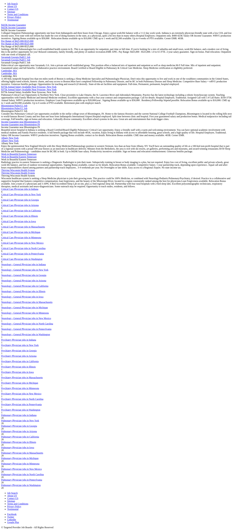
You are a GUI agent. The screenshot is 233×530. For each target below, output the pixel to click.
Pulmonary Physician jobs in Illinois (18, 442)
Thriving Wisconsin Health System (18, 170)
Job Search (12, 3)
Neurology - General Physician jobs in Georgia (23, 275)
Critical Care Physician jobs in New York (21, 194)
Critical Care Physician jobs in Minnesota (21, 237)
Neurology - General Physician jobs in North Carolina (27, 323)
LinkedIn (11, 519)
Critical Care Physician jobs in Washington (21, 259)
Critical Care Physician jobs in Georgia (20, 200)
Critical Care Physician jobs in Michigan (20, 232)
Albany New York (10, 138)
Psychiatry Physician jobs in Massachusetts (22, 377)
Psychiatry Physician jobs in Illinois (18, 366)
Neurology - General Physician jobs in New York (24, 270)
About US (12, 6)
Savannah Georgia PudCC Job (15, 57)
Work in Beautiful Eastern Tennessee (19, 154)
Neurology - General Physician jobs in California (24, 286)
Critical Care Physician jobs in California (21, 210)
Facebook (11, 514)
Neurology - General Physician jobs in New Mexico (26, 318)
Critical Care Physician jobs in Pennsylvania (22, 253)
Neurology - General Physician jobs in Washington (25, 334)
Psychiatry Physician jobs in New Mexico (21, 393)
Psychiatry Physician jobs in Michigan (19, 383)
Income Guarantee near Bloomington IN (20, 122)
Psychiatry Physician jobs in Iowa (17, 372)
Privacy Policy (14, 17)
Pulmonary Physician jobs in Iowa (17, 447)
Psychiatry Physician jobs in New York (20, 345)
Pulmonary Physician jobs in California (20, 436)
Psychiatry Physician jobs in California (20, 361)
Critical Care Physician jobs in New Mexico (22, 243)
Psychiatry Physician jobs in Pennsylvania (21, 404)
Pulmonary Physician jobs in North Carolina (22, 474)
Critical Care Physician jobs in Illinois (19, 216)
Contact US (12, 9)
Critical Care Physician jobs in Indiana (19, 189)
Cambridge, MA (9, 70)
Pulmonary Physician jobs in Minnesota (20, 463)
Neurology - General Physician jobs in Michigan (24, 307)
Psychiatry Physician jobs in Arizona (19, 356)
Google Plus (13, 522)
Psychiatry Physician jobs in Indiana (18, 340)
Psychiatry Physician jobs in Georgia (19, 350)
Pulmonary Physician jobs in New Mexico (21, 469)
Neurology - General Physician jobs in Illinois (23, 291)
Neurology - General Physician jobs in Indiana (23, 264)
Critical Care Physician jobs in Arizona (20, 205)
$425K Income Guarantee (13, 25)
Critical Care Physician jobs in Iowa (18, 221)
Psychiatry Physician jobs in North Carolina (22, 399)
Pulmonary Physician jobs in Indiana (19, 415)
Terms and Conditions (17, 14)
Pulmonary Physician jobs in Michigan (20, 458)
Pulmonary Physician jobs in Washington (21, 485)
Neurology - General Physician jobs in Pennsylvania (26, 329)
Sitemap (11, 11)
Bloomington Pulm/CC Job (14, 105)
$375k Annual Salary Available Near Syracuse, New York (28, 87)
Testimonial (12, 20)
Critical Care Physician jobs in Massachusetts (23, 227)
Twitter (10, 517)
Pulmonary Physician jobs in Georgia (19, 426)
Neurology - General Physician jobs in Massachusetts (26, 302)
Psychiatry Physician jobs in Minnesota (20, 388)
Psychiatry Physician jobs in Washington (20, 410)
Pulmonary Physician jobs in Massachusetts (22, 453)
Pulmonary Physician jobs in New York (20, 420)
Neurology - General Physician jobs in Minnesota (25, 313)
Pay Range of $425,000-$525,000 (17, 41)
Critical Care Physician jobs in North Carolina (23, 248)
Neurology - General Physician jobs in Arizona (23, 280)
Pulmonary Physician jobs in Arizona (19, 431)
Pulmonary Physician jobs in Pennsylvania (21, 480)
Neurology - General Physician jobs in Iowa (22, 297)
